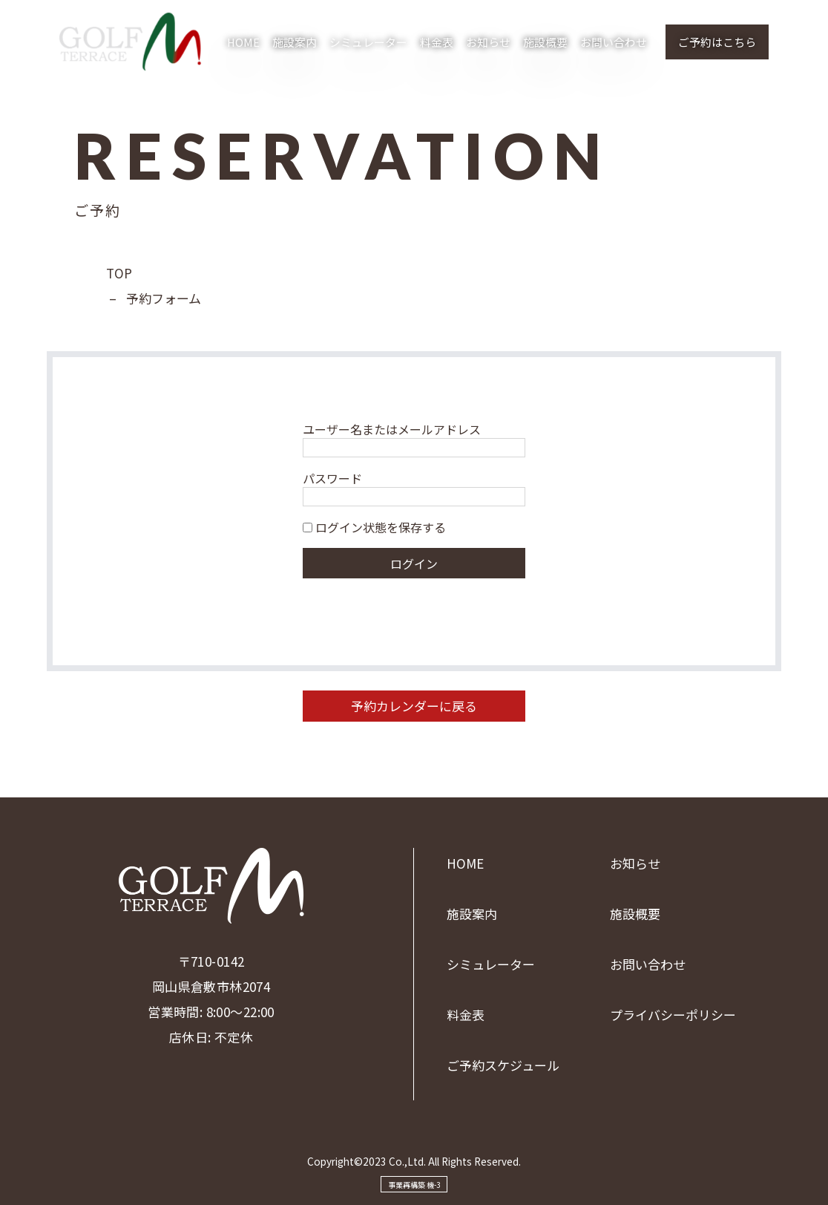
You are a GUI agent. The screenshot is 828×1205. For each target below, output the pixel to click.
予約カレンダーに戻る (414, 705)
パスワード (332, 478)
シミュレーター (368, 42)
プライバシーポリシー (673, 1014)
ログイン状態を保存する (374, 527)
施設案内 (294, 42)
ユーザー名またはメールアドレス (392, 429)
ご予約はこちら (717, 42)
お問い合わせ (613, 42)
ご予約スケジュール (503, 1065)
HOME (243, 42)
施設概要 (545, 42)
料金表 (436, 42)
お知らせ (488, 42)
